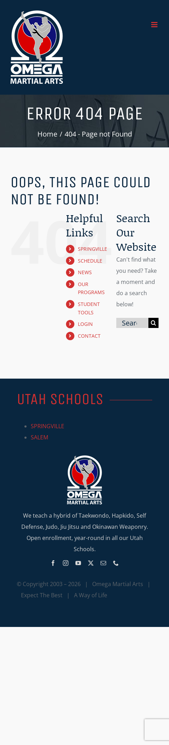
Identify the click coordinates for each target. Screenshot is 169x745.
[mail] (103, 563)
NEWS (85, 272)
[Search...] (132, 323)
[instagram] (65, 563)
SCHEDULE (90, 260)
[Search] (153, 323)
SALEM (39, 437)
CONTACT (89, 336)
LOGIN (85, 324)
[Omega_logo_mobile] (84, 458)
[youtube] (78, 563)
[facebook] (53, 563)
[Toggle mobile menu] (155, 24)
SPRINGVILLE (92, 249)
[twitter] (91, 563)
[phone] (116, 563)
